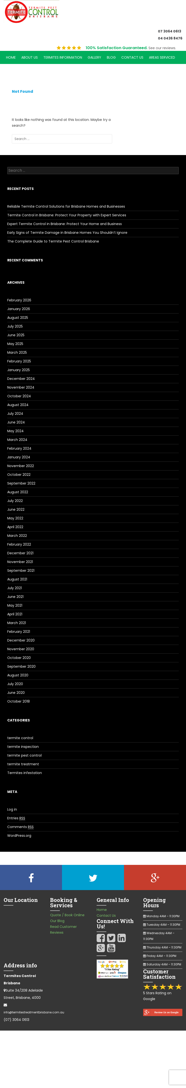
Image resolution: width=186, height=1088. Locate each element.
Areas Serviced (162, 57)
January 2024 (18, 457)
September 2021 (20, 570)
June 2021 (15, 596)
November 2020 (20, 649)
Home (11, 57)
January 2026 (18, 308)
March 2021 (16, 622)
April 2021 (14, 614)
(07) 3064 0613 (16, 1019)
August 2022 (17, 492)
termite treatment (23, 764)
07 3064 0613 (169, 31)
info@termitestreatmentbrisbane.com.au (34, 1012)
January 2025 (18, 370)
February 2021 (18, 631)
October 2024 (19, 396)
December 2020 (21, 640)
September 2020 (21, 666)
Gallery (94, 57)
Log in (12, 809)
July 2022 (15, 500)
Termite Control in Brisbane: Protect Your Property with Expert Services (66, 215)
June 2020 (16, 692)
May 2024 (15, 431)
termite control (20, 738)
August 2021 (17, 579)
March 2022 (17, 535)
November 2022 (20, 465)
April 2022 (15, 526)
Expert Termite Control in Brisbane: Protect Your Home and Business (64, 223)
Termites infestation (24, 772)
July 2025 (15, 326)
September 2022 (21, 483)
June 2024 (16, 422)
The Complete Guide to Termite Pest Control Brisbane (53, 241)
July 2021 (14, 588)
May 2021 (14, 605)
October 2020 (19, 657)
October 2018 (18, 701)
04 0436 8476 (170, 38)
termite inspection (23, 746)
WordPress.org (19, 835)
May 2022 (15, 518)
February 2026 (19, 300)
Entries (16, 818)
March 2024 (17, 439)
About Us (29, 57)
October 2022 (19, 474)
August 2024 (18, 404)
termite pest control (24, 755)
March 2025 (17, 352)
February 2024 (19, 448)
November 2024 (20, 387)
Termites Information (62, 57)
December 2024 (21, 378)
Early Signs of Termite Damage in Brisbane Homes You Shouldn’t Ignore (67, 232)
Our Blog (57, 920)
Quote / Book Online (67, 915)
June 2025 (15, 335)
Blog (111, 57)
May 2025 (15, 343)
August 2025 (17, 317)
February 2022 (19, 544)
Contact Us (132, 57)
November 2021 (20, 561)
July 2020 (15, 683)
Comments (20, 827)
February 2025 (19, 361)
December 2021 (20, 553)
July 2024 (15, 413)
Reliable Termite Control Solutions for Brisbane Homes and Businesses (66, 206)
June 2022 (15, 509)
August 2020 (17, 675)
